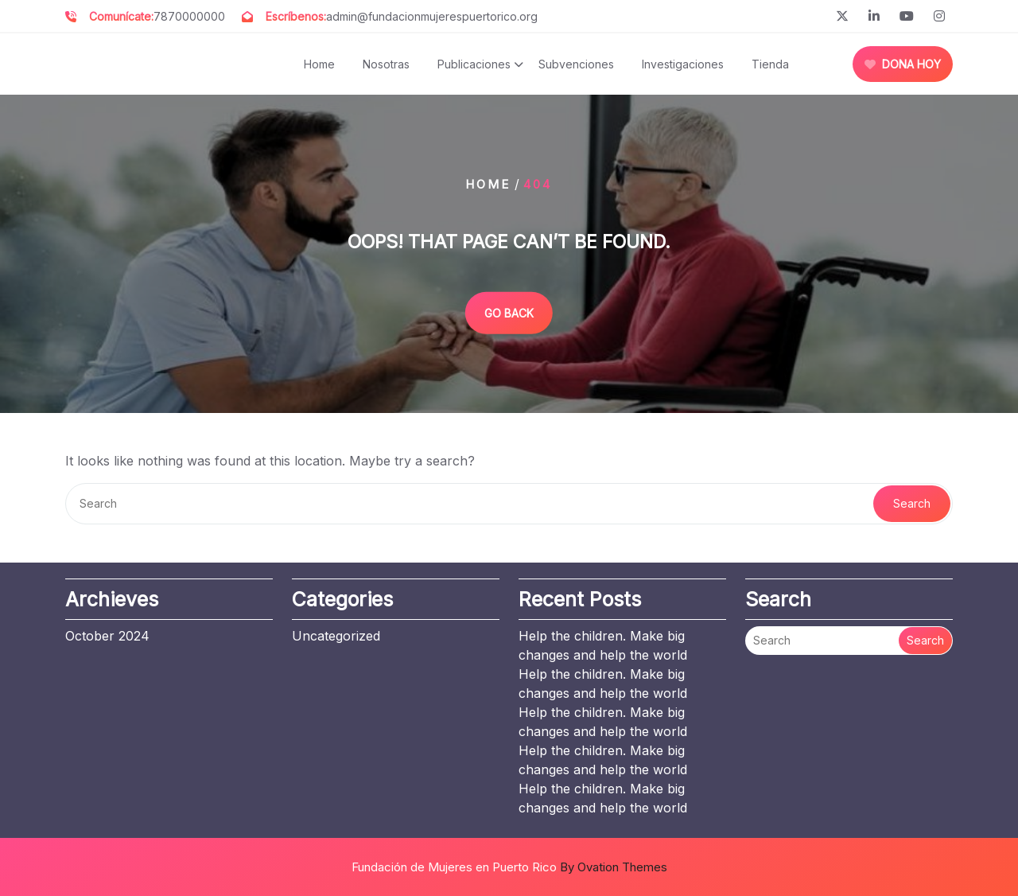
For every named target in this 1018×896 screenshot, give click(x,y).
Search (912, 503)
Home (319, 64)
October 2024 (107, 636)
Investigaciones (683, 64)
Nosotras (386, 64)
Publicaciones (474, 64)
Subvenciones (576, 64)
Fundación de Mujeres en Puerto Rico (509, 867)
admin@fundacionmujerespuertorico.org (432, 16)
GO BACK (509, 312)
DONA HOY (903, 64)
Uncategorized (336, 636)
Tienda (770, 64)
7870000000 (189, 16)
